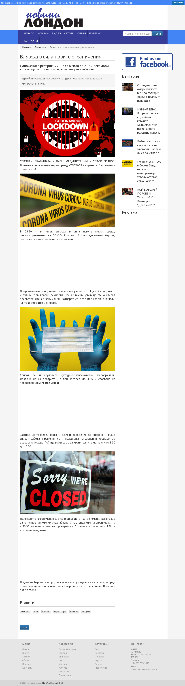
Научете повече (124, 3)
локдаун (86, 611)
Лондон (63, 652)
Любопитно (101, 667)
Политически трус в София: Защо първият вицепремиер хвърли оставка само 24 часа (149, 171)
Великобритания (67, 649)
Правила (46, 611)
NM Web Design (49, 683)
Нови (36, 611)
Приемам (178, 2)
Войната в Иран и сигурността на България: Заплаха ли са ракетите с (149, 147)
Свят (61, 660)
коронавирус (60, 611)
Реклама (99, 652)
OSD (61, 683)
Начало (26, 47)
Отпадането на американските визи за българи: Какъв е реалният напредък (149, 93)
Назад (24, 627)
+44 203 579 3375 (140, 663)
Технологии (65, 675)
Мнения (63, 664)
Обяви (25, 660)
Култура (63, 667)
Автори (26, 656)
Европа (98, 660)
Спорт (98, 649)
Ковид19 (74, 611)
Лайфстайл (64, 671)
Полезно (26, 664)
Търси (157, 33)
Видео (25, 652)
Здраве (99, 664)
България (40, 47)
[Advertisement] (67, 265)
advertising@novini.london (144, 669)
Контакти (27, 667)
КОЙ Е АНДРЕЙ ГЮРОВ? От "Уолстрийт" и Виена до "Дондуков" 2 (147, 197)
